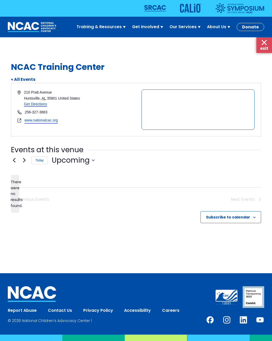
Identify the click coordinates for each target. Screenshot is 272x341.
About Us (219, 27)
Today (39, 160)
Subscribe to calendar (228, 217)
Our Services (186, 27)
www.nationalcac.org (41, 120)
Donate (250, 27)
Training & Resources (101, 27)
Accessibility (137, 310)
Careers (170, 310)
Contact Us (60, 310)
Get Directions (35, 104)
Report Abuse (22, 310)
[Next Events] (24, 160)
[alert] (15, 194)
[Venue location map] (198, 109)
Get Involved (148, 27)
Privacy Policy (98, 310)
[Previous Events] (14, 160)
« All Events (23, 79)
